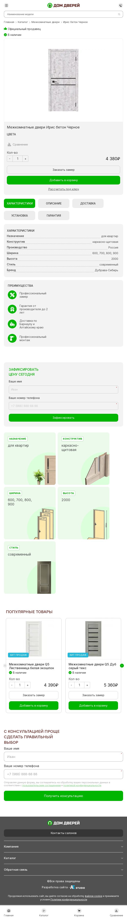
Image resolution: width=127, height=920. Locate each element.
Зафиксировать (63, 417)
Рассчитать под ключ (63, 189)
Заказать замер (64, 170)
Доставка (88, 203)
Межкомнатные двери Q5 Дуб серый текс (92, 666)
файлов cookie (93, 896)
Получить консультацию (63, 796)
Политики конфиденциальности (68, 899)
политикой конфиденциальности (82, 785)
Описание (54, 203)
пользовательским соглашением (41, 785)
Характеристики (20, 203)
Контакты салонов (64, 833)
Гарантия (54, 215)
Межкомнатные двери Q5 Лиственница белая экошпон (31, 666)
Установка (19, 215)
